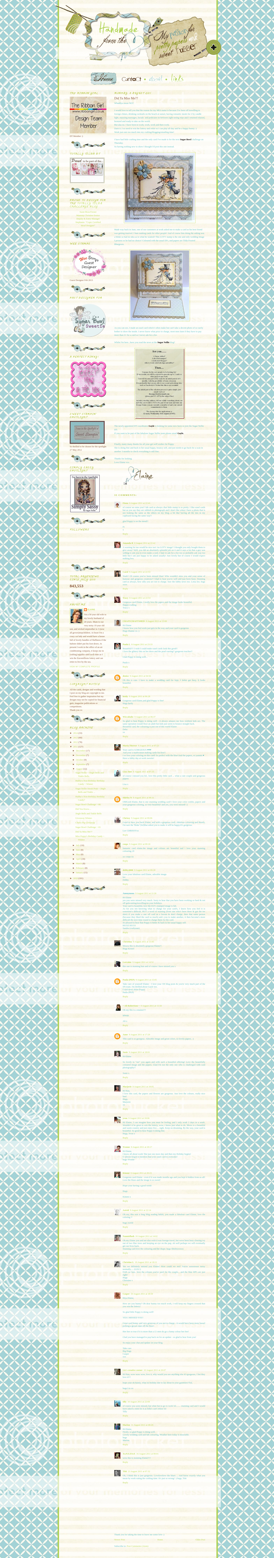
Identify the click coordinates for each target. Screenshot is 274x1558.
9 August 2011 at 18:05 (143, 1086)
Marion (126, 1425)
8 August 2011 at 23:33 (142, 644)
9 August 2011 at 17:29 (139, 1034)
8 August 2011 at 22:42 (144, 543)
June (78, 849)
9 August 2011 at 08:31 (143, 797)
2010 (75, 878)
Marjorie (127, 1086)
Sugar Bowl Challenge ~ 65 (87, 827)
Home (160, 1539)
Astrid (126, 1210)
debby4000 (128, 870)
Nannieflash (128, 1236)
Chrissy (126, 818)
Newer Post (119, 1539)
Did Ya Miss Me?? (83, 831)
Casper (126, 1293)
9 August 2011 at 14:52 (143, 962)
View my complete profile (85, 667)
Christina (127, 941)
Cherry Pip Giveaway (85, 822)
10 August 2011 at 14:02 (146, 1236)
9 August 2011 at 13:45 (143, 941)
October (80, 759)
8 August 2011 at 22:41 (139, 503)
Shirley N (127, 797)
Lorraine (127, 962)
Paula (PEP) (129, 979)
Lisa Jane (127, 771)
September (81, 764)
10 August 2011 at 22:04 (139, 1401)
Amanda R (128, 543)
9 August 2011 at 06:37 (145, 716)
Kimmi (126, 1173)
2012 (75, 742)
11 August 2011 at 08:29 (142, 1425)
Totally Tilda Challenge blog (86, 205)
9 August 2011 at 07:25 (148, 745)
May (78, 854)
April (78, 859)
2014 (75, 733)
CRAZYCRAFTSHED (134, 621)
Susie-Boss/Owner (88, 212)
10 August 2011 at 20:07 (155, 1370)
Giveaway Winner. (83, 818)
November (81, 755)
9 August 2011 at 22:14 (140, 1210)
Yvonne (126, 1147)
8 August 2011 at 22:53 (139, 572)
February (80, 868)
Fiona (125, 503)
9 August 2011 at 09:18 (139, 844)
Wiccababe (128, 716)
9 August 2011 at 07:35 (143, 771)
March (79, 863)
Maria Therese (130, 745)
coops (125, 844)
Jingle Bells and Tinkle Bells (88, 813)
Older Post (200, 1539)
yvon (125, 1118)
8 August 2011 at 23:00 (156, 621)
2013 (75, 737)
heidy (125, 696)
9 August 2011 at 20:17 (141, 1147)
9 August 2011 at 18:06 (139, 1118)
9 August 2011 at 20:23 (141, 1173)
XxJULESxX (129, 1453)
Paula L (126, 644)
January (80, 872)
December (81, 750)
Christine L (128, 1262)
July (78, 845)
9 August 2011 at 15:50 (151, 1005)
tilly (125, 1401)
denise (126, 676)
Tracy (125, 598)
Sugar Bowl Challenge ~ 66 (87, 804)
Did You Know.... (83, 809)
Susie (125, 1052)
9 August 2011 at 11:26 (145, 893)
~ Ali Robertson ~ (131, 1005)
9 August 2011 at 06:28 (139, 696)
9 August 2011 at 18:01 (139, 1052)
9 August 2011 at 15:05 (146, 979)
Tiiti (125, 1471)
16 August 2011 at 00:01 (147, 1453)
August (79, 768)
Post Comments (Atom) (138, 1546)
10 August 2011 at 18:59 (142, 1293)
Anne (125, 1034)
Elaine (91, 610)
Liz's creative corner (133, 1370)
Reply (125, 533)
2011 (75, 746)
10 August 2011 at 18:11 (146, 1262)
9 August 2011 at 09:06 (141, 818)
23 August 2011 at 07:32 (139, 1471)
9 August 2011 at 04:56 (140, 676)
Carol (125, 572)
